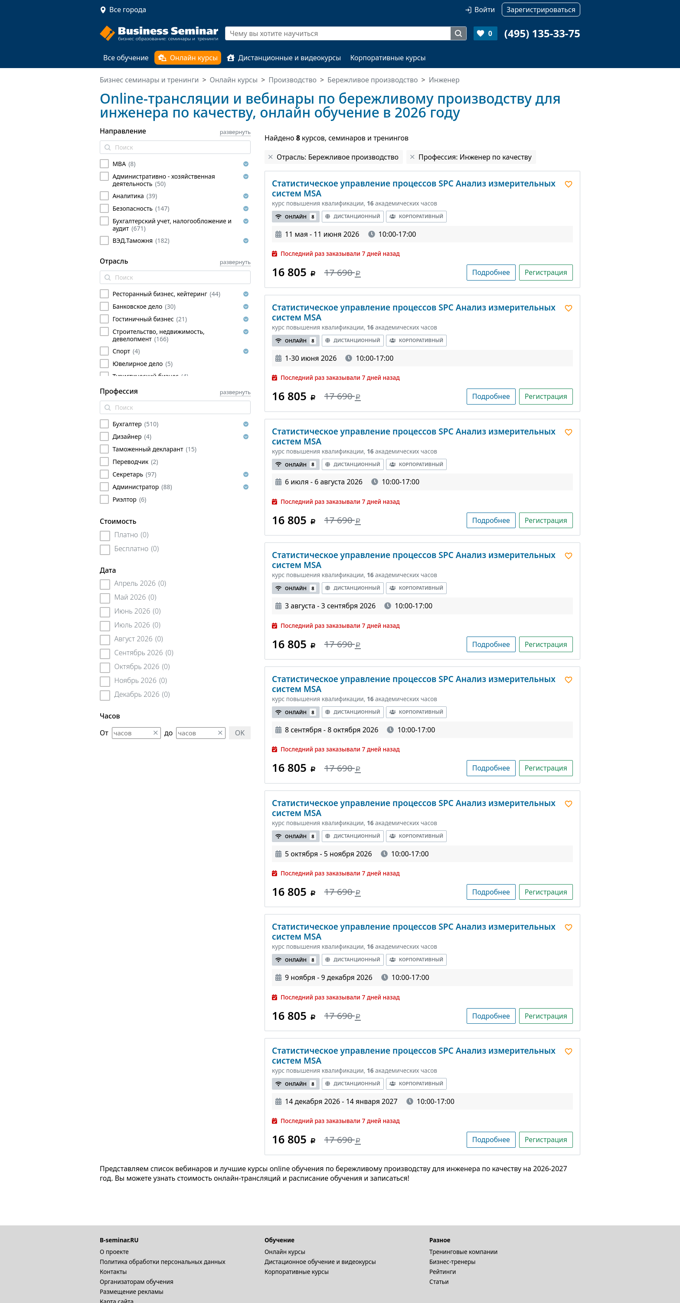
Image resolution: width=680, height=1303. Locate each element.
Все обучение (126, 57)
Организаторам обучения (136, 1281)
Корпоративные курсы (387, 57)
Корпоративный (416, 216)
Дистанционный (352, 216)
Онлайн (295, 216)
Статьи (439, 1281)
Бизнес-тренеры (452, 1261)
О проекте (114, 1251)
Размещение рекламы (131, 1291)
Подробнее (491, 272)
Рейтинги (442, 1271)
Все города (127, 9)
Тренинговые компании (463, 1251)
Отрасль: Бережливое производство (338, 157)
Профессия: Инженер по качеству (475, 157)
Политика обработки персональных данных (163, 1261)
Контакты (113, 1271)
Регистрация (546, 272)
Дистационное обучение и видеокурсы (320, 1261)
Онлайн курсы (188, 57)
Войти (484, 9)
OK (240, 733)
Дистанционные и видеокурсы (284, 57)
